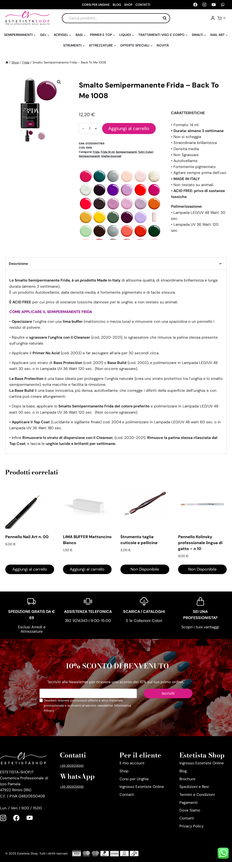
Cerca (166, 18)
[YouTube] (214, 5)
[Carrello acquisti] (222, 18)
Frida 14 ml (107, 152)
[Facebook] (195, 5)
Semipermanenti (126, 152)
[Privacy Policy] (41, 700)
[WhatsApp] (223, 5)
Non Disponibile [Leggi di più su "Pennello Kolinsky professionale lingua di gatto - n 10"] (202, 569)
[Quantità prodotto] (89, 128)
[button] (59, 82)
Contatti (142, 5)
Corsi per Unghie (96, 5)
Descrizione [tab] (116, 263)
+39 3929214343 (72, 766)
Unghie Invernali (111, 156)
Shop (128, 5)
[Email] (88, 693)
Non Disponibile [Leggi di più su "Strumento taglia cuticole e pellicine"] (145, 569)
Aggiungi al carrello (128, 128)
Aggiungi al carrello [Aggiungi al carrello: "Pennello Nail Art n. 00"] (29, 569)
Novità (163, 45)
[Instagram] (204, 5)
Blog (117, 5)
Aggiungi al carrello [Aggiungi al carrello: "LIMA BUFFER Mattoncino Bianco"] (87, 569)
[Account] (212, 18)
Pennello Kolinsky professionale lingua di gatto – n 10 (200, 542)
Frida (96, 152)
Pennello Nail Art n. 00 (27, 536)
